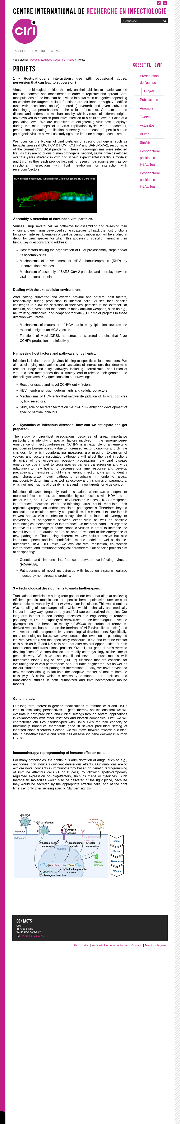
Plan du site (80, 945)
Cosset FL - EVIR (148, 65)
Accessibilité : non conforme (110, 945)
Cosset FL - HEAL (63, 59)
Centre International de (90, 11)
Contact (136, 945)
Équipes (46, 59)
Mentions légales (155, 945)
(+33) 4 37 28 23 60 (33, 935)
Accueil (20, 51)
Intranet (37, 51)
